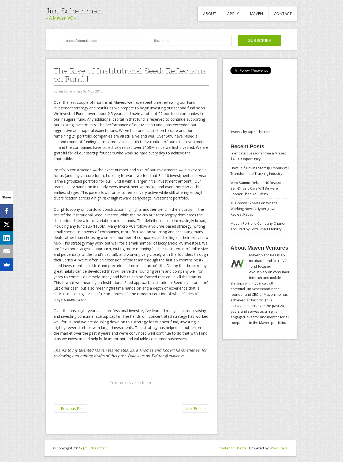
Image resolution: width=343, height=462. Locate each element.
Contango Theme (233, 448)
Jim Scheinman (74, 10)
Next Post (195, 408)
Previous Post (70, 408)
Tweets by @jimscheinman (252, 131)
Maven (256, 13)
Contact (283, 13)
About (209, 13)
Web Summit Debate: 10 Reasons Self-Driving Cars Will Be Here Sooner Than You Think (257, 188)
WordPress (279, 448)
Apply (233, 13)
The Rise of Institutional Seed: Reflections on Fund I (130, 74)
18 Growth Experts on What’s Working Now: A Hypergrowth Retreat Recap (254, 209)
